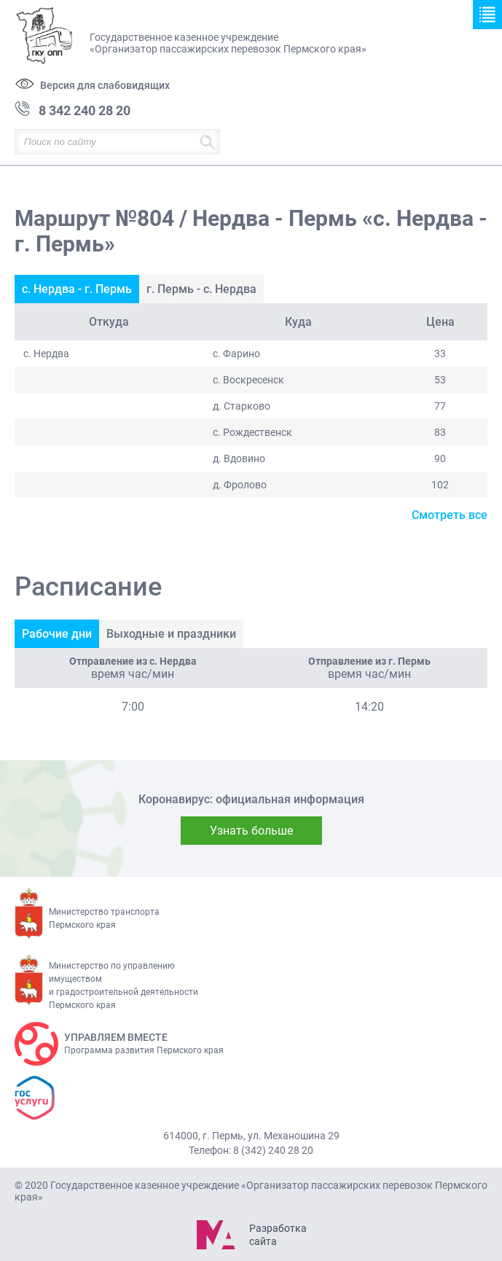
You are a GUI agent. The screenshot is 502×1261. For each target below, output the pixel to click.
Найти (207, 142)
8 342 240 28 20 (84, 110)
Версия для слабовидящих (105, 85)
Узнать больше (251, 831)
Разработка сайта (277, 1234)
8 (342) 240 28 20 (273, 1150)
